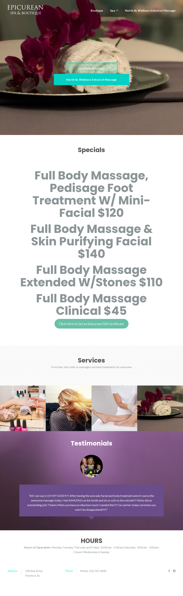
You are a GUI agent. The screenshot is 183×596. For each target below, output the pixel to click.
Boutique (97, 10)
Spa (112, 10)
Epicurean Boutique (91, 68)
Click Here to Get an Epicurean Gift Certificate (91, 324)
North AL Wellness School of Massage (150, 10)
